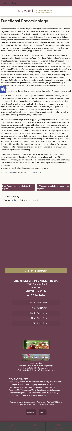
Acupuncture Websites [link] (18, 402)
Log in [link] (42, 412)
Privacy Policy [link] (47, 404)
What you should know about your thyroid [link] (53, 187)
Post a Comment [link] (7, 172)
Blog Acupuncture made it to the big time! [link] (16, 187)
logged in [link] (18, 200)
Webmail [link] (30, 412)
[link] (3, 89)
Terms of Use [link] (36, 404)
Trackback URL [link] (36, 172)
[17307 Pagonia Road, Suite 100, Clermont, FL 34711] (36, 238)
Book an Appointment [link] (36, 270)
